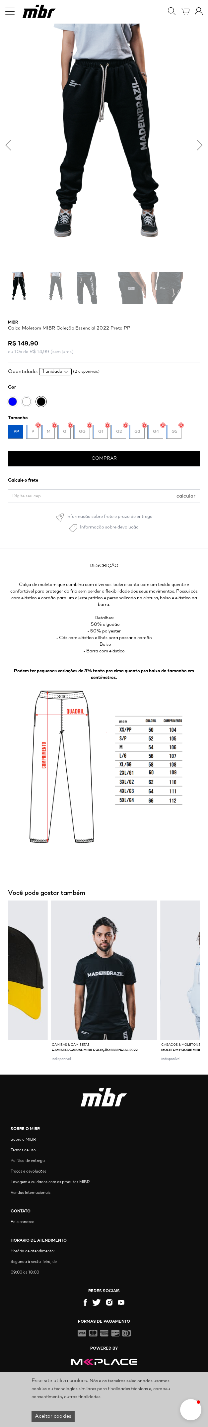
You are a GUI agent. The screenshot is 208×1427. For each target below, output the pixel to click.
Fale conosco (23, 1222)
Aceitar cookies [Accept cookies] (53, 1416)
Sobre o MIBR (23, 1140)
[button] (190, 1409)
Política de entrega (28, 1161)
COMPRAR (104, 458)
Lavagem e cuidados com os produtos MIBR (50, 1182)
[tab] (104, 567)
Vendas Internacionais (30, 1193)
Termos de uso (23, 1150)
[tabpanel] (104, 631)
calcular (185, 496)
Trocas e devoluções (28, 1172)
